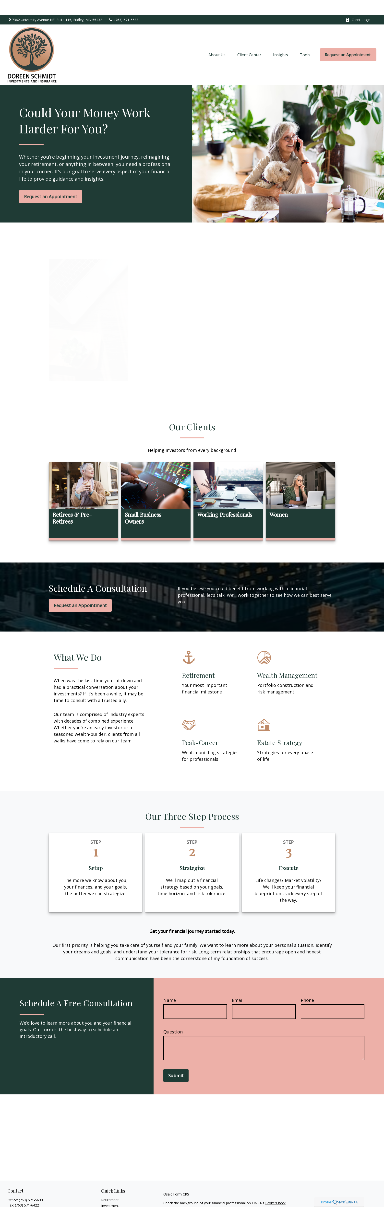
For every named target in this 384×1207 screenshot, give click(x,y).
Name (169, 985)
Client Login (358, 5)
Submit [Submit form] (176, 1061)
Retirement (110, 1185)
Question (173, 1017)
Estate (106, 1197)
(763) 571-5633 (123, 5)
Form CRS (181, 1179)
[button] (217, 40)
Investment (110, 1191)
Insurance (109, 1202)
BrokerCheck (275, 1188)
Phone (307, 985)
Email (237, 985)
